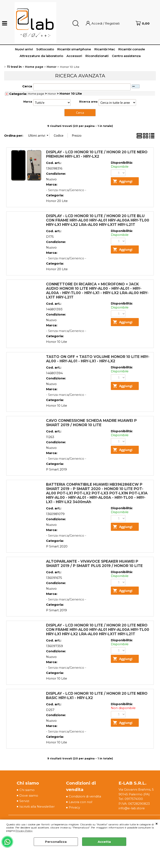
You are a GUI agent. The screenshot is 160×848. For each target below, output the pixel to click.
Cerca (27, 86)
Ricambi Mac (104, 49)
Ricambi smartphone (74, 49)
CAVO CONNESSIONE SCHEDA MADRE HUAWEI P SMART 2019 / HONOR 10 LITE (91, 422)
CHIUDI (156, 824)
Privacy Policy (23, 830)
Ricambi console (131, 49)
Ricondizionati (97, 56)
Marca (27, 101)
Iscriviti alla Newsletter (37, 806)
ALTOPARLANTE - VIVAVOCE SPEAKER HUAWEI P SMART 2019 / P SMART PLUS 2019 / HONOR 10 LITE (94, 563)
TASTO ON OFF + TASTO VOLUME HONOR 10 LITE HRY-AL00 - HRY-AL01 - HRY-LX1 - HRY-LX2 (97, 358)
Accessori (74, 56)
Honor (52, 93)
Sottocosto (45, 49)
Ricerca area (88, 101)
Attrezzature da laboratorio (41, 56)
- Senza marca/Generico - (66, 190)
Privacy (74, 807)
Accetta (104, 842)
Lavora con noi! (80, 802)
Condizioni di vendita (85, 796)
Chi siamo (27, 790)
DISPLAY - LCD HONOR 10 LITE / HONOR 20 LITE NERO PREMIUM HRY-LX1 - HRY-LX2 (97, 154)
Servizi (24, 801)
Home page (36, 93)
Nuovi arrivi (24, 49)
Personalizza (56, 842)
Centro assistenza (126, 56)
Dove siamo (28, 795)
